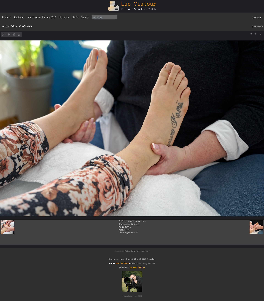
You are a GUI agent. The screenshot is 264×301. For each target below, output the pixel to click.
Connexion (256, 17)
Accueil (5, 26)
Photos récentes (80, 17)
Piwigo (127, 251)
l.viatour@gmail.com (146, 263)
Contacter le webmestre (140, 251)
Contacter (19, 17)
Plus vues (64, 17)
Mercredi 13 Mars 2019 (136, 221)
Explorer (6, 17)
